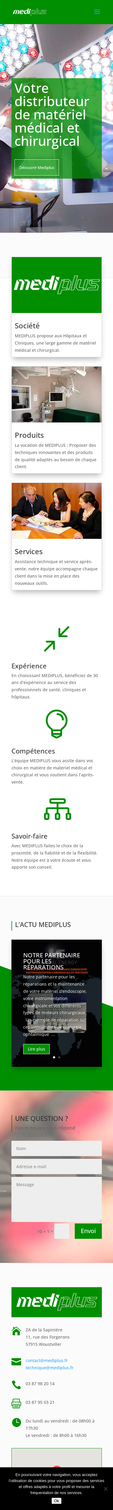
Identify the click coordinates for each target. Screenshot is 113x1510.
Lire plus (36, 1049)
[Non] (105, 1489)
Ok (56, 1501)
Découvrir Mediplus (36, 167)
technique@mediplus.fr (50, 1367)
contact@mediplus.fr (47, 1360)
